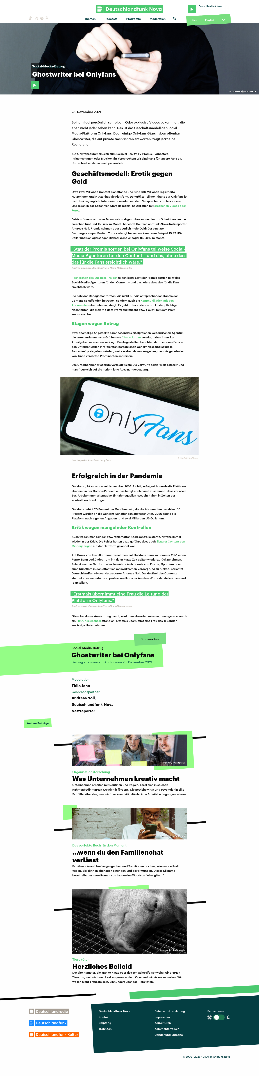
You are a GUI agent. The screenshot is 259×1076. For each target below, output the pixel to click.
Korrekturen (163, 1022)
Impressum (162, 1017)
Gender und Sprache (169, 1034)
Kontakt (104, 1017)
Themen (90, 18)
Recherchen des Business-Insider (94, 277)
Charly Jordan (131, 337)
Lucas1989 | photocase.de (244, 91)
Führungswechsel (88, 620)
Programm (133, 18)
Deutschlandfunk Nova (114, 1011)
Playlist (209, 19)
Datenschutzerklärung (170, 1011)
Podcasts (111, 18)
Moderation (158, 18)
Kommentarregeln (167, 1028)
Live (194, 19)
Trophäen (105, 1028)
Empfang (105, 1022)
